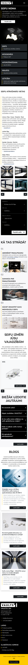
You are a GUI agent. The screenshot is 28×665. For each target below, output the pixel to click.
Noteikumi (5, 640)
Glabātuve (5, 201)
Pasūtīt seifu (8, 21)
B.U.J (3, 637)
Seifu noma (20, 386)
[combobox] (15, 204)
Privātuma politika (7, 628)
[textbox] (14, 211)
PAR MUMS (5, 633)
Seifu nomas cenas (7, 635)
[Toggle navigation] (24, 3)
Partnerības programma (8, 630)
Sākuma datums (6, 215)
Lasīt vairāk (20, 444)
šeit (14, 658)
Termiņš (4, 222)
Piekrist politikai (14, 662)
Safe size (4, 208)
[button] (14, 408)
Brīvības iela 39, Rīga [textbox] (10, 204)
